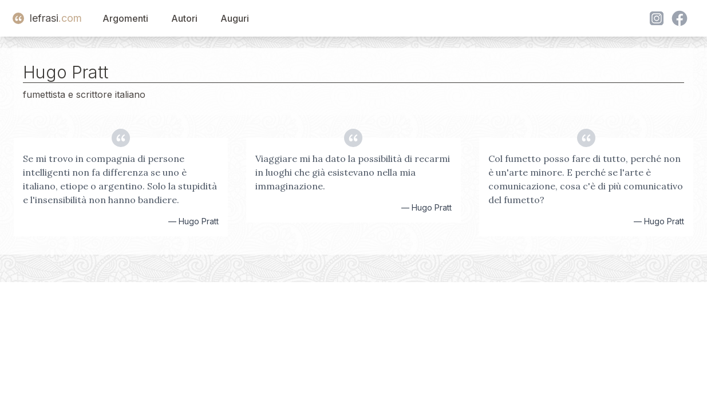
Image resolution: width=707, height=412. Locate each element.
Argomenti (125, 18)
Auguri (234, 18)
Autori (184, 18)
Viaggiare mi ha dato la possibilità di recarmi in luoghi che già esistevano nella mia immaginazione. (352, 172)
